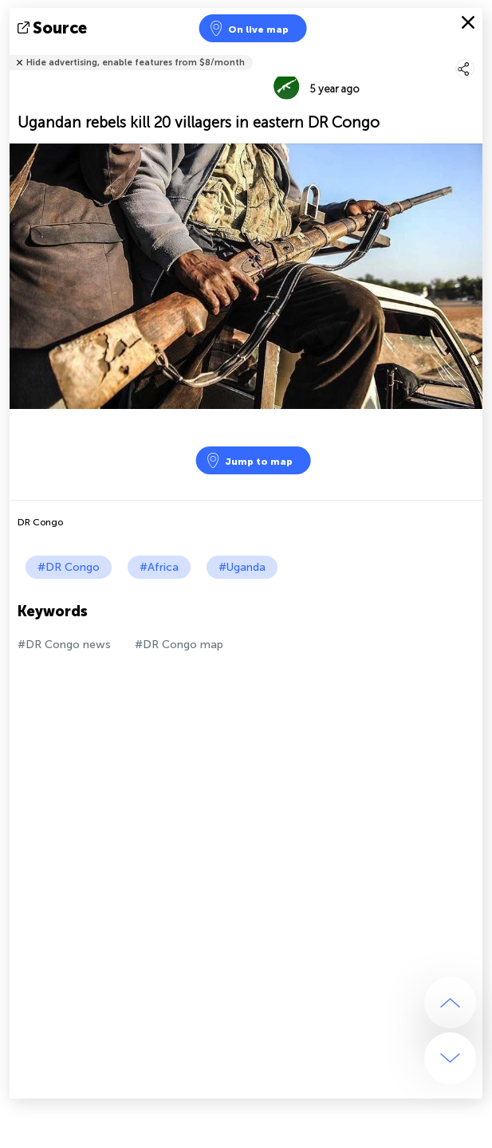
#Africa (159, 567)
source (54, 27)
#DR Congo (68, 567)
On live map (248, 28)
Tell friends (475, 52)
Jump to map (249, 460)
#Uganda (242, 567)
